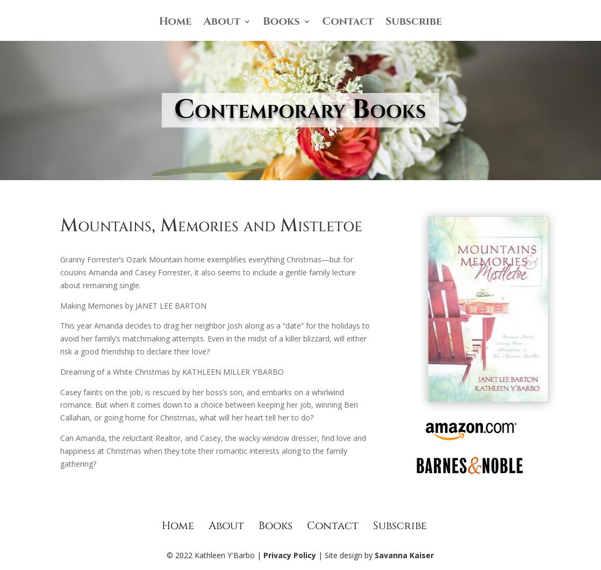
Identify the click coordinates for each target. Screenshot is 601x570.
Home (175, 23)
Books (281, 23)
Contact (348, 23)
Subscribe (413, 23)
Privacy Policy (289, 555)
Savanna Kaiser (404, 555)
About (222, 23)
